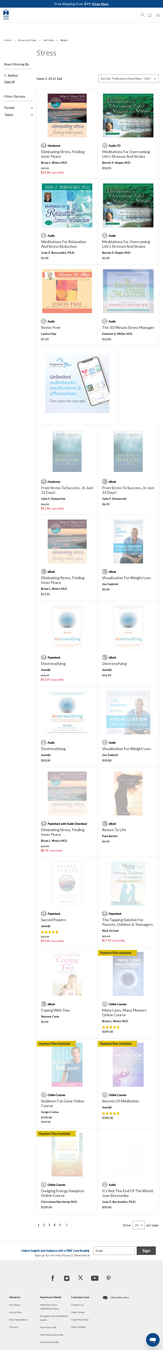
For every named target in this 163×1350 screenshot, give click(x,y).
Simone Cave (50, 1016)
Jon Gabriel (110, 584)
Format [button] (9, 107)
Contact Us (77, 1304)
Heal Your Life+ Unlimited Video (49, 1306)
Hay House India (49, 1342)
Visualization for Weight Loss (126, 577)
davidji (46, 670)
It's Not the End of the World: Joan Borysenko (128, 1193)
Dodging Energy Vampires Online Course (62, 1193)
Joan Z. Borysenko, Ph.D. (58, 252)
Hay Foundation (18, 1319)
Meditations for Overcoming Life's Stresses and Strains (126, 154)
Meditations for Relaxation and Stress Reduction (63, 244)
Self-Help (48, 40)
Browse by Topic (27, 40)
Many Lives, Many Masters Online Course (124, 1012)
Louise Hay (48, 333)
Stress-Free (50, 327)
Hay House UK (48, 1327)
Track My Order (80, 1319)
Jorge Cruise (50, 1112)
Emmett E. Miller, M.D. (117, 333)
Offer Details (78, 1327)
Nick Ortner (110, 930)
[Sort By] (128, 78)
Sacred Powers (53, 919)
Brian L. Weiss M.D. (54, 162)
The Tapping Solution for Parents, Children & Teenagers (127, 922)
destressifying (53, 663)
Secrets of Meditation (120, 1101)
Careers (13, 1327)
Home (8, 40)
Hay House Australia (51, 1334)
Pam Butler (110, 836)
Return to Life (114, 829)
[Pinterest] (108, 1278)
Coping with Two (55, 1010)
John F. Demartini (53, 498)
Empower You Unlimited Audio (54, 1317)
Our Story (14, 1304)
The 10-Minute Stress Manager (128, 327)
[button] (144, 13)
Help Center (78, 1312)
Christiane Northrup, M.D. (59, 1201)
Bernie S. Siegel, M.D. (116, 162)
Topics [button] (8, 114)
